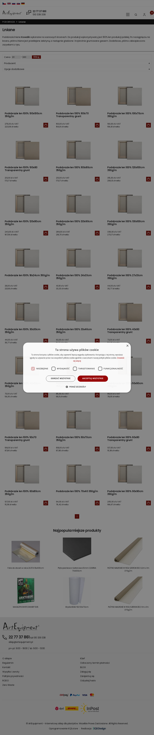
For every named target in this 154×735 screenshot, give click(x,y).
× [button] (127, 346)
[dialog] (77, 367)
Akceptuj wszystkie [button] (92, 378)
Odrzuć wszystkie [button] (60, 378)
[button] (77, 387)
